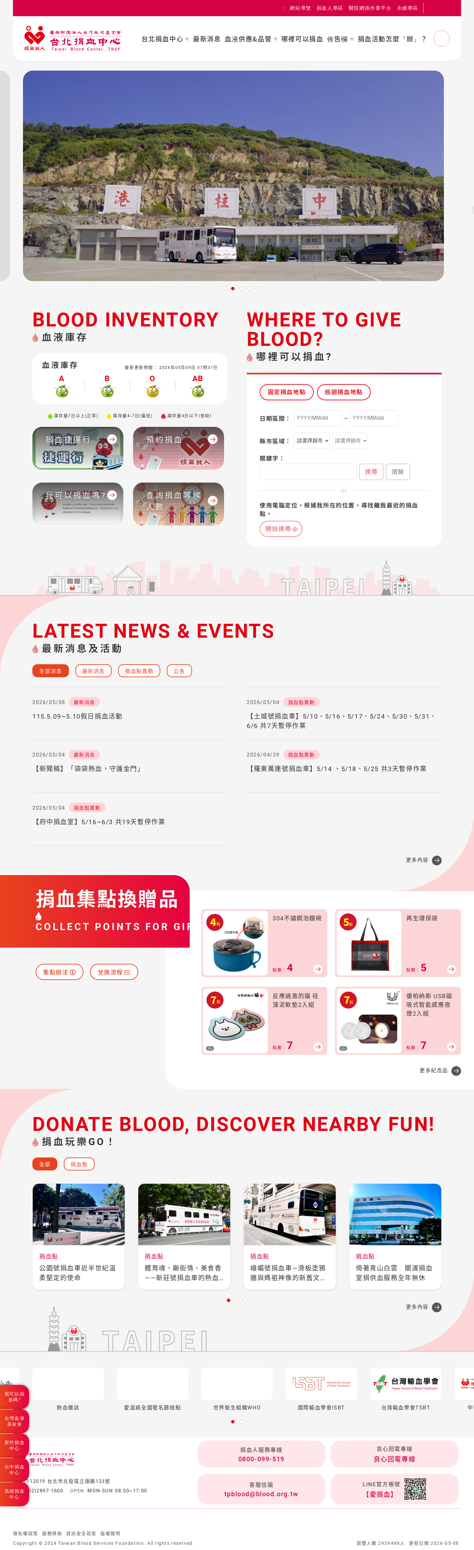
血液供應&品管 (248, 39)
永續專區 (407, 8)
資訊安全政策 (81, 1533)
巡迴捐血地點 (344, 392)
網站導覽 (300, 8)
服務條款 (52, 1533)
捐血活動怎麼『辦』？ (393, 39)
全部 (45, 1164)
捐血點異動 (139, 671)
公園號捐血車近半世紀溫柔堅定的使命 (77, 1273)
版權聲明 (110, 1533)
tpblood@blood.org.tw (261, 1494)
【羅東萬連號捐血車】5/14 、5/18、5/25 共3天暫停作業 (337, 769)
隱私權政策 (25, 1533)
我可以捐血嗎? (15, 1396)
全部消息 (50, 671)
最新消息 (207, 39)
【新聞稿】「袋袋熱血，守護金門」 (88, 769)
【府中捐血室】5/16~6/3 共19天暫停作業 (98, 822)
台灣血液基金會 (15, 1421)
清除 (397, 472)
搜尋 (371, 472)
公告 (179, 671)
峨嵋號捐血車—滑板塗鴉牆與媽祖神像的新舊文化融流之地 (288, 1273)
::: (285, 8)
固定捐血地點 (287, 392)
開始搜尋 (278, 529)
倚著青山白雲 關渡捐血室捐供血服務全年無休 (394, 1273)
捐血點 (79, 1164)
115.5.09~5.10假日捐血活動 (77, 716)
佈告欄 (337, 39)
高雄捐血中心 (15, 1493)
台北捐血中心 (162, 39)
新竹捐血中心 (15, 1445)
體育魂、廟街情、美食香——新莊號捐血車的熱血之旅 (183, 1273)
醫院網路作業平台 (370, 8)
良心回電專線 (395, 1459)
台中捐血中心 (15, 1469)
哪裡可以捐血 (302, 39)
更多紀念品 (434, 1070)
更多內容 (417, 860)
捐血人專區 (330, 8)
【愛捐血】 (380, 1495)
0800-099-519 (261, 1459)
